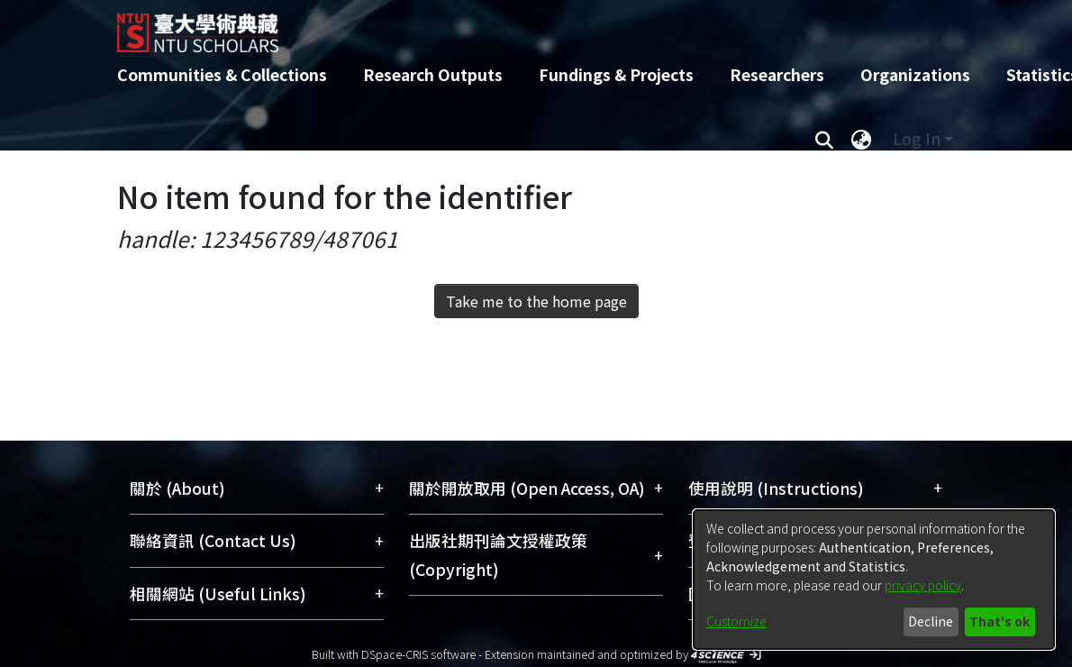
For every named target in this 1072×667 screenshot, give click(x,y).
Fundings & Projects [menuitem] (616, 74)
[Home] (520, 26)
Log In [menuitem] (916, 138)
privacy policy (923, 585)
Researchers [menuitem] (777, 74)
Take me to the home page (536, 301)
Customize (736, 621)
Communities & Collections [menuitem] (222, 74)
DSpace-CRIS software (418, 653)
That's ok (999, 621)
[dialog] (874, 579)
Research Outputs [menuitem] (433, 74)
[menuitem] (861, 139)
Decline (930, 621)
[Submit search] (824, 139)
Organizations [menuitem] (915, 74)
